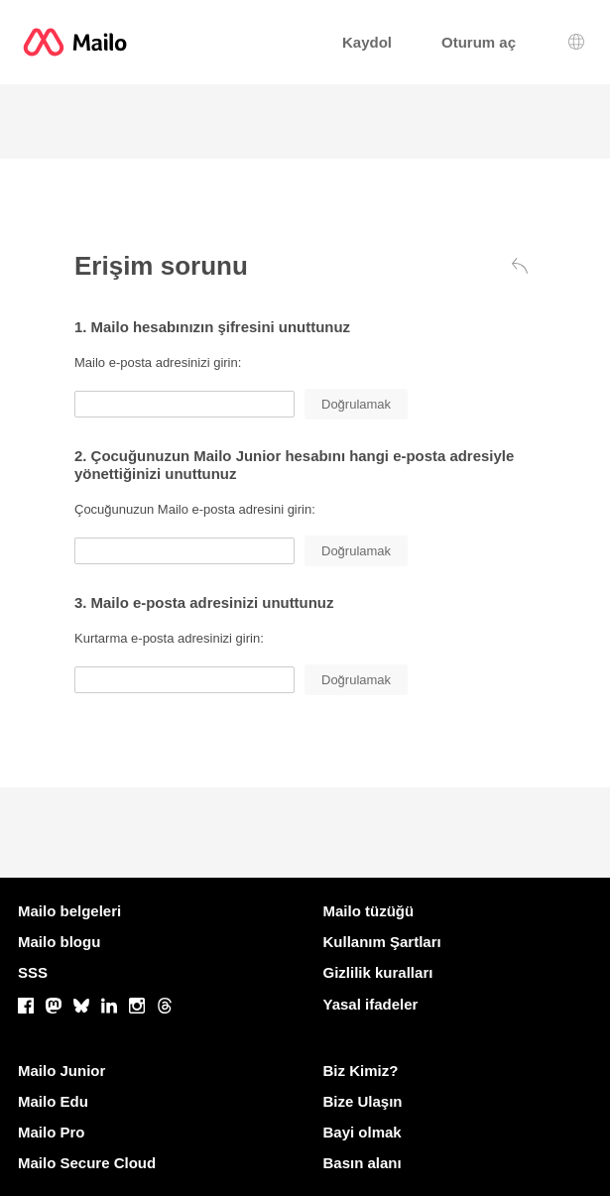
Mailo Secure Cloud (87, 1162)
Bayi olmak (362, 1132)
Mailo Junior (61, 1070)
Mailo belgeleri (69, 910)
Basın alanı (362, 1162)
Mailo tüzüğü (369, 910)
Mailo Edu (53, 1101)
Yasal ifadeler (371, 1004)
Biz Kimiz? (361, 1070)
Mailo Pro (51, 1132)
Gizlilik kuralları (378, 972)
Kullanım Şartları (382, 941)
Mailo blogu (59, 941)
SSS (33, 972)
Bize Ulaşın (363, 1101)
